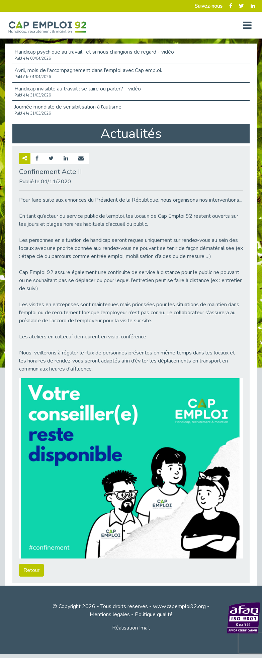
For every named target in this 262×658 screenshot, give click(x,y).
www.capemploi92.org (179, 606)
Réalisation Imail (131, 628)
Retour (31, 570)
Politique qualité (154, 614)
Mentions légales (110, 614)
